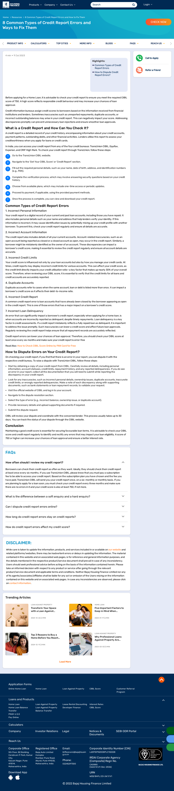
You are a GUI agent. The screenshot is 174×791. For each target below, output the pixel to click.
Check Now (158, 22)
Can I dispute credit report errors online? (65, 506)
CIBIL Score (95, 689)
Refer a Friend (152, 70)
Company (51, 4)
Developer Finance (72, 707)
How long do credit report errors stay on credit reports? (65, 517)
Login (148, 4)
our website (114, 549)
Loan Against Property (73, 689)
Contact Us (67, 4)
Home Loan (41, 689)
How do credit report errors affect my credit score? (65, 527)
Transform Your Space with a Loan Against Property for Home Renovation (43, 610)
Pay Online (13, 717)
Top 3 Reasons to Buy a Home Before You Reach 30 (44, 636)
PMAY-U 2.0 (14, 714)
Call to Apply (152, 58)
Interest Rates (96, 704)
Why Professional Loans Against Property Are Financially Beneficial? (108, 638)
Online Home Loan (17, 689)
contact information (20, 583)
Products (35, 4)
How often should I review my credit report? (65, 462)
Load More (65, 661)
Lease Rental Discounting (75, 704)
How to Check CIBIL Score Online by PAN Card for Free (46, 345)
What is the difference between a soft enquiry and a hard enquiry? (65, 496)
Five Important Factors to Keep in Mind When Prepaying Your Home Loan (109, 610)
